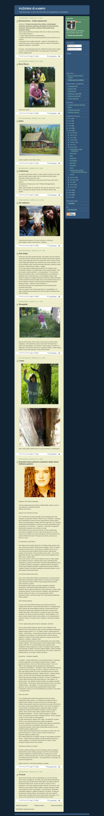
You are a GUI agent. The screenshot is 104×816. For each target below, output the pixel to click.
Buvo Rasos (24, 64)
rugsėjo (72, 140)
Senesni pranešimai (56, 805)
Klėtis (21, 121)
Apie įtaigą (23, 253)
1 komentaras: (53, 296)
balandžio (73, 180)
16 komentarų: (53, 56)
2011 (70, 123)
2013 (70, 118)
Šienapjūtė (23, 304)
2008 (70, 130)
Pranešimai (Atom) (29, 809)
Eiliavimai (71, 91)
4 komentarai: (53, 163)
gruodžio (72, 132)
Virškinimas (23, 171)
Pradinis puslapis (39, 805)
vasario (72, 184)
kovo (71, 182)
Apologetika (71, 86)
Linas (79, 22)
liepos (72, 144)
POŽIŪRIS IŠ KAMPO (32, 8)
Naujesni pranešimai (21, 805)
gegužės (72, 177)
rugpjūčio (73, 142)
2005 (70, 195)
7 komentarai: (53, 113)
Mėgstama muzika (73, 93)
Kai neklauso (24, 203)
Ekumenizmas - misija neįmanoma (33, 21)
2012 (70, 121)
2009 (70, 128)
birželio (72, 147)
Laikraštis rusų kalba (74, 110)
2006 (70, 192)
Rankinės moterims (73, 112)
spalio (72, 137)
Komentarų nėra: (52, 766)
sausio (72, 187)
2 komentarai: (53, 195)
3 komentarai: (53, 353)
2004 (70, 197)
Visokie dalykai (72, 98)
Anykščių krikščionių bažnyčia (76, 105)
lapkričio (72, 135)
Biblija (70, 107)
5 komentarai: (53, 454)
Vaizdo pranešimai (73, 96)
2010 (70, 126)
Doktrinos (71, 88)
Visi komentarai (73, 49)
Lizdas (21, 361)
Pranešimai (72, 46)
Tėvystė (22, 775)
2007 (70, 190)
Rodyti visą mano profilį (75, 35)
